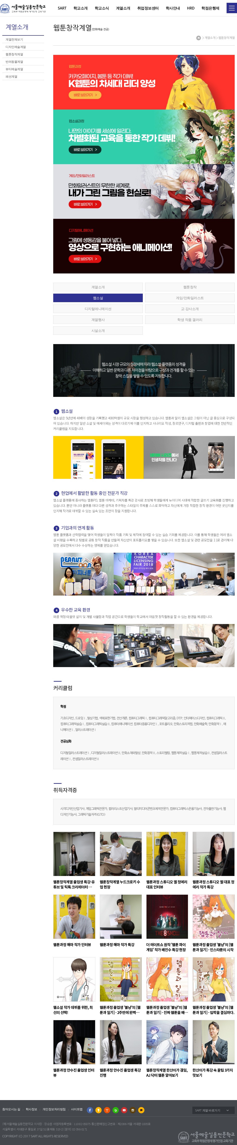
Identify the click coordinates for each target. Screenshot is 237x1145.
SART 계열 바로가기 (207, 1110)
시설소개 (98, 330)
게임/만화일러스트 (190, 297)
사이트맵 (77, 1109)
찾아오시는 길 (11, 1109)
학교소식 (102, 8)
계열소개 (123, 8)
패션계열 (11, 76)
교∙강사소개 (190, 308)
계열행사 (98, 319)
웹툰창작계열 (14, 54)
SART (62, 8)
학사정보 (31, 1109)
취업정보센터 (148, 8)
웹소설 (98, 297)
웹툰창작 (190, 287)
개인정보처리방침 (54, 1109)
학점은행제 (210, 8)
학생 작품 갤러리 (189, 319)
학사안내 (173, 8)
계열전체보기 (14, 39)
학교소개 (80, 8)
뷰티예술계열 (14, 69)
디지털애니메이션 (98, 308)
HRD (191, 8)
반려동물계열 (14, 62)
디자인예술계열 (16, 47)
